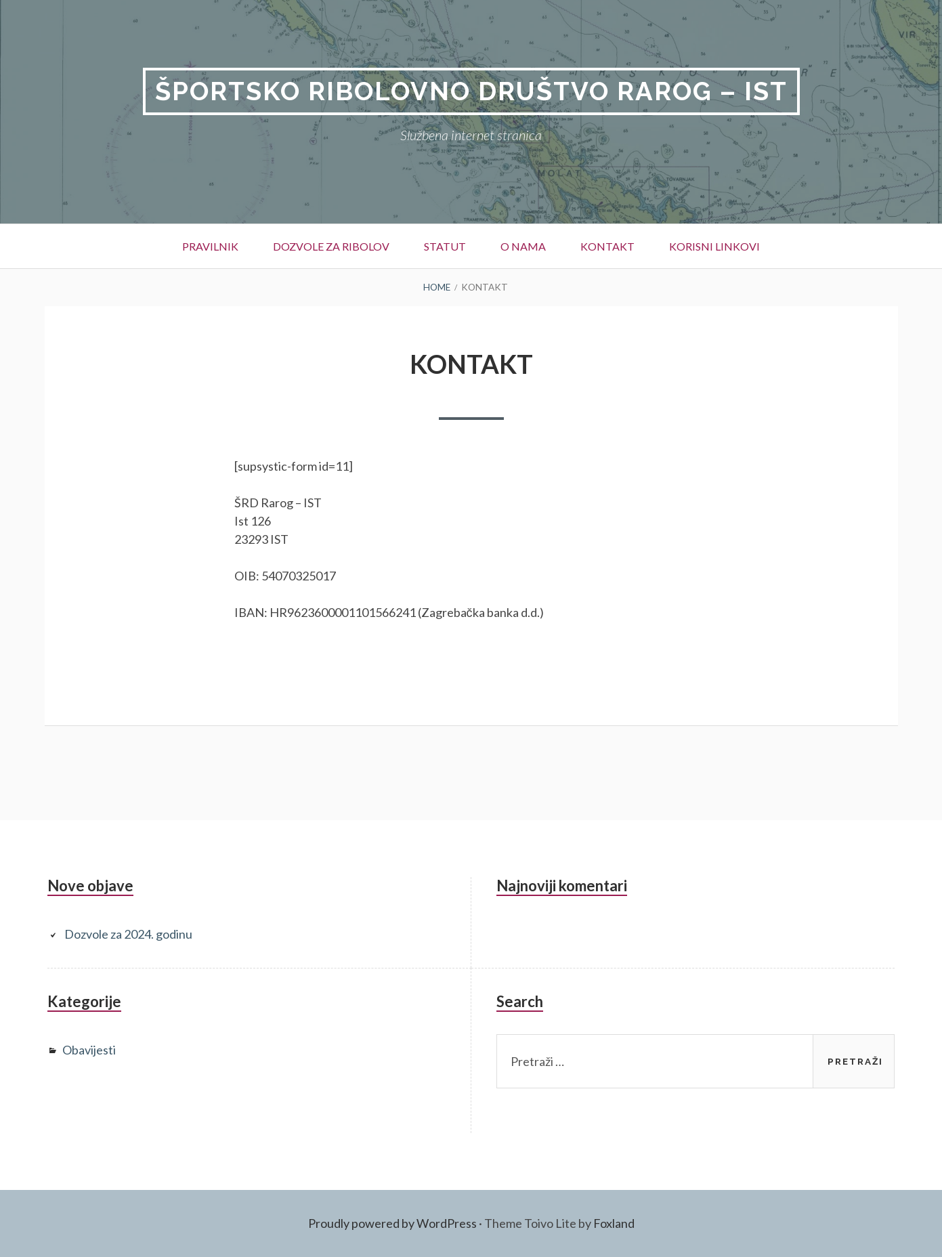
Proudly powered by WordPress (392, 1223)
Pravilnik (210, 246)
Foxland (614, 1223)
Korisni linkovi (714, 246)
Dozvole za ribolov (331, 246)
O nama (523, 246)
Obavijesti (89, 1049)
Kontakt (607, 246)
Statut (445, 246)
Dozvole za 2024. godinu (128, 933)
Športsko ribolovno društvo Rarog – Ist (471, 91)
